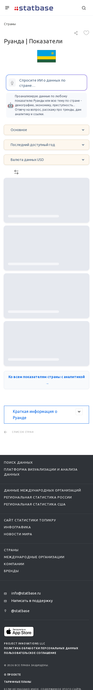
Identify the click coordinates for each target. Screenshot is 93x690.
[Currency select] (46, 159)
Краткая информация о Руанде (48, 414)
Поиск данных (18, 462)
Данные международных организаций (42, 490)
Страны (11, 550)
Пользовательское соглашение (30, 653)
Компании (14, 564)
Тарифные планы (17, 682)
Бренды (11, 571)
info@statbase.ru (26, 593)
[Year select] (46, 144)
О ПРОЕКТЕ (12, 674)
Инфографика (17, 527)
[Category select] (46, 129)
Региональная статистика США (35, 504)
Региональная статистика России (38, 497)
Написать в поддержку (32, 600)
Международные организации (34, 557)
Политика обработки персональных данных (41, 648)
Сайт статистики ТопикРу (30, 520)
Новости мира (18, 534)
